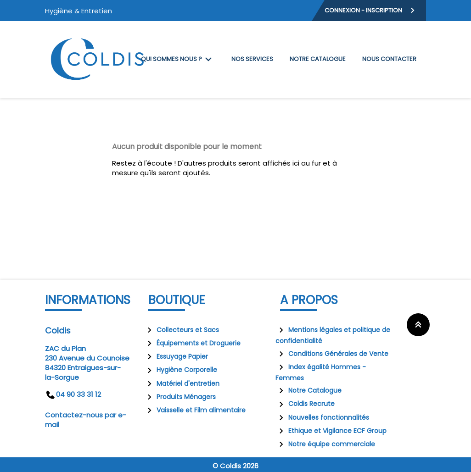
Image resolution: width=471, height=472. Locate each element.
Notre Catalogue (308, 390)
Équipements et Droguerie (192, 343)
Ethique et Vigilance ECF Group (331, 430)
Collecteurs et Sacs (181, 329)
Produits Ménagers (180, 396)
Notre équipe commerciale (325, 444)
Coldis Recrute (305, 403)
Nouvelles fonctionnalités (322, 417)
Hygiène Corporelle (180, 369)
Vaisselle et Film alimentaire (195, 410)
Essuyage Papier (176, 356)
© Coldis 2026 (235, 466)
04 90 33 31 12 (73, 394)
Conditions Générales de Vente (331, 353)
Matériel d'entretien (181, 383)
